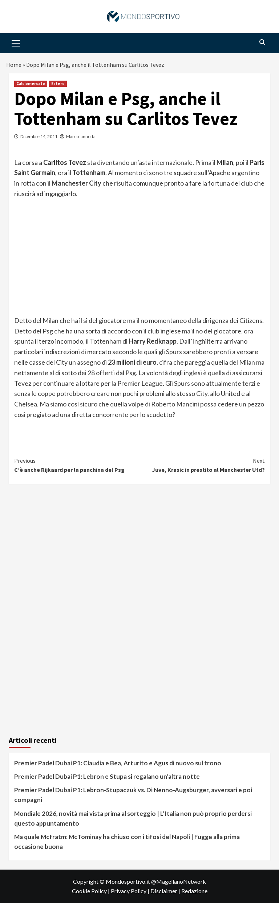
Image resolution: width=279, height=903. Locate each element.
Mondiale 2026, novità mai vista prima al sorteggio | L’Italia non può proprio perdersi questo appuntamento (133, 818)
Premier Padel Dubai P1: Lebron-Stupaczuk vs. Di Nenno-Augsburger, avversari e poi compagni (133, 794)
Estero (58, 83)
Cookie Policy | (91, 890)
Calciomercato (30, 83)
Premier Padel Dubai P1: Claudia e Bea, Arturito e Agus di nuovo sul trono (117, 763)
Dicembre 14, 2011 (38, 136)
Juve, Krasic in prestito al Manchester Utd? (202, 465)
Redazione (194, 890)
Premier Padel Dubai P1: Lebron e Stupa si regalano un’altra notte (107, 776)
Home (13, 64)
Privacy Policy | (130, 890)
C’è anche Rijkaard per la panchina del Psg (77, 465)
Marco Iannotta (81, 136)
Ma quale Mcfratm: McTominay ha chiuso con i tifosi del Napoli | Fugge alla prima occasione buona (127, 841)
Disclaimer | (165, 890)
